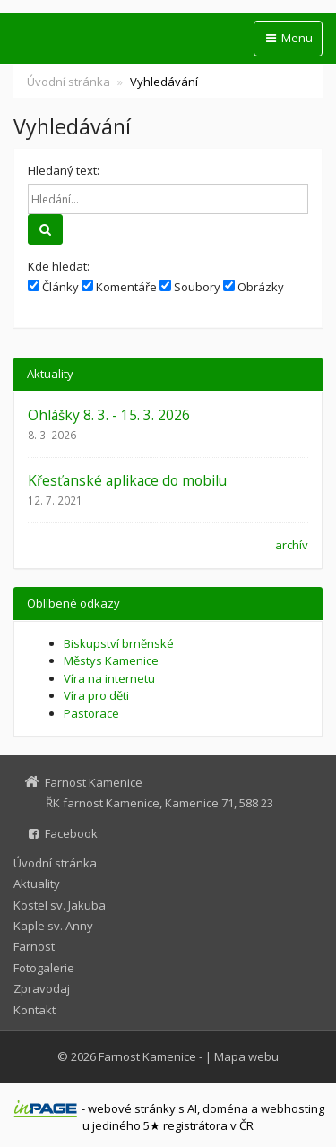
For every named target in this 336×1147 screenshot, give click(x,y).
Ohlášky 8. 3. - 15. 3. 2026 (109, 415)
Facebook (71, 833)
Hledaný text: (63, 170)
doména (225, 1108)
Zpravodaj (41, 988)
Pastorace (91, 713)
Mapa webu (246, 1056)
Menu (288, 38)
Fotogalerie (43, 968)
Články (53, 287)
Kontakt (34, 1010)
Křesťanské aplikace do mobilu (127, 480)
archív (291, 545)
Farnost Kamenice (147, 1056)
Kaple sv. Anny (53, 926)
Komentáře (119, 287)
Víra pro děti (96, 695)
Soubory (189, 287)
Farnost (34, 946)
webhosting (292, 1108)
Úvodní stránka (68, 81)
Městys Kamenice (111, 660)
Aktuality (36, 883)
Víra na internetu (109, 678)
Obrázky (253, 287)
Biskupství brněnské (119, 643)
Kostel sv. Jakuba (59, 905)
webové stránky (132, 1108)
